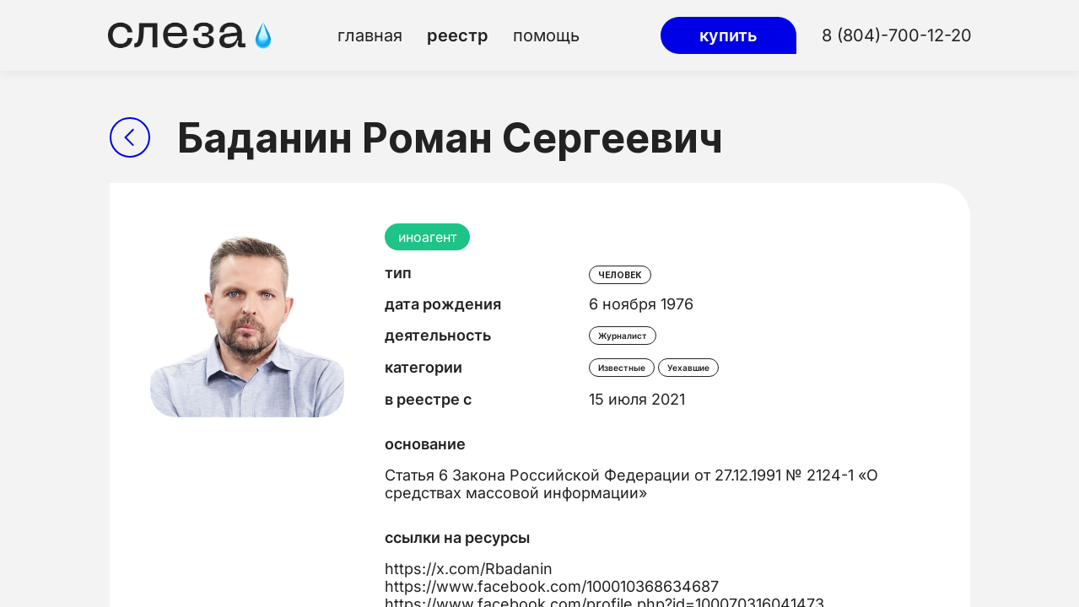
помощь (546, 35)
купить (728, 35)
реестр (457, 35)
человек (620, 275)
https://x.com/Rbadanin (469, 568)
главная (369, 35)
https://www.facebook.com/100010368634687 (552, 586)
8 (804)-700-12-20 (897, 35)
